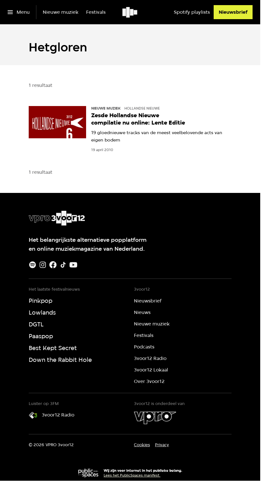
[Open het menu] (18, 12)
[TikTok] (63, 265)
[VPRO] (155, 417)
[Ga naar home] (130, 12)
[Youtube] (73, 265)
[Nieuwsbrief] (233, 12)
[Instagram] (43, 265)
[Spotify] (32, 265)
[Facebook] (53, 265)
